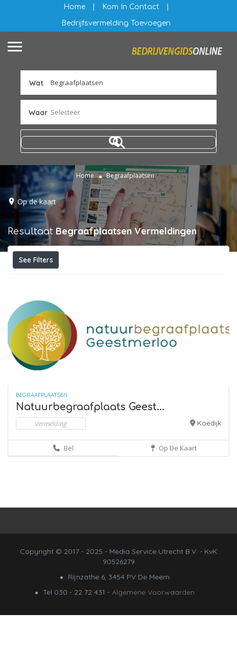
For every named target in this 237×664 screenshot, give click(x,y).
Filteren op (42, 282)
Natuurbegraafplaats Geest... (90, 455)
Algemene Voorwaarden (153, 641)
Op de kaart (36, 201)
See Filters (36, 259)
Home (74, 7)
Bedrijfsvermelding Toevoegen (116, 23)
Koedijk (209, 472)
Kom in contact (130, 7)
